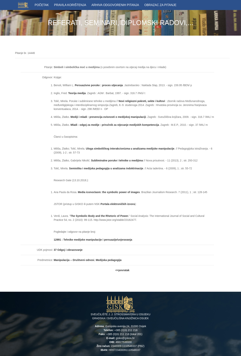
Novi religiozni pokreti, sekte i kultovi (142, 101)
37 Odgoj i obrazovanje (68, 249)
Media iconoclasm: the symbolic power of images (109, 192)
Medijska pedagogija (108, 260)
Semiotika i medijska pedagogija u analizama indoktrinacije (106, 168)
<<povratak (122, 270)
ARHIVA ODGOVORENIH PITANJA (115, 5)
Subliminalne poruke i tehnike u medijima (117, 160)
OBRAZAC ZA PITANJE (160, 5)
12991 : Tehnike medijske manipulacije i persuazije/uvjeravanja (93, 239)
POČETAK (42, 5)
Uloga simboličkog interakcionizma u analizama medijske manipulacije (130, 148)
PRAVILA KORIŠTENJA (70, 5)
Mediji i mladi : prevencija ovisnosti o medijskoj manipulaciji (108, 116)
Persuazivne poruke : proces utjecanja (99, 85)
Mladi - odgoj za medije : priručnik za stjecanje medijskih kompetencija (115, 124)
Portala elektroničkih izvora (118, 204)
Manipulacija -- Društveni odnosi (74, 260)
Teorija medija (77, 93)
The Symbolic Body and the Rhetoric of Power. (99, 215)
